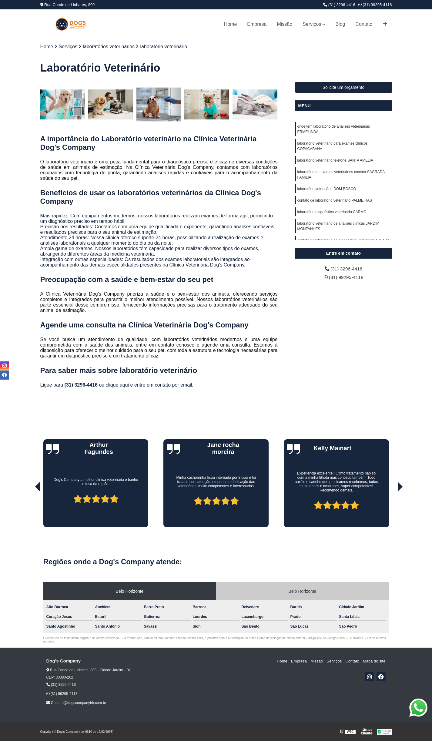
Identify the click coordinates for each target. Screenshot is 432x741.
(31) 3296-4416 (339, 4)
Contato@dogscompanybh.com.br (76, 703)
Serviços (312, 24)
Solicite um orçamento (344, 87)
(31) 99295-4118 (375, 4)
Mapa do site (374, 661)
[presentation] (29, 510)
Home (230, 24)
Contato (363, 24)
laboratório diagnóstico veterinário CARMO (332, 212)
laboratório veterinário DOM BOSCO (326, 189)
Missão (284, 24)
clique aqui (117, 385)
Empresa (256, 24)
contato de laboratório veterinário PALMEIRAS (334, 201)
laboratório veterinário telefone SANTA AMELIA (335, 161)
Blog (340, 24)
